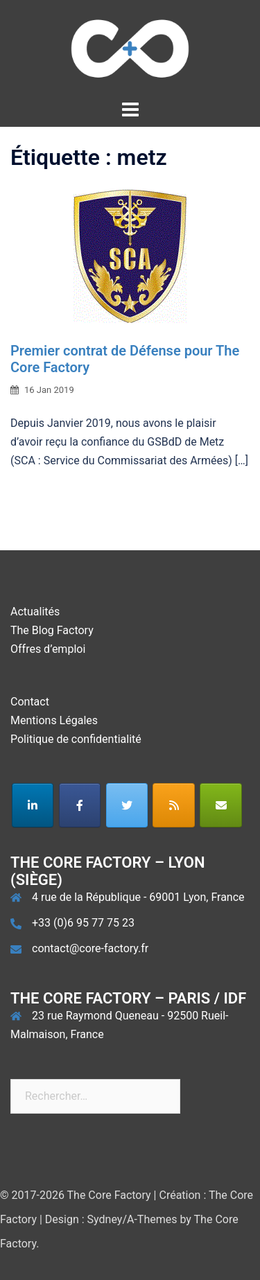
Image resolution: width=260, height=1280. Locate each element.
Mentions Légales (54, 720)
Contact (29, 701)
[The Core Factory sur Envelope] (221, 805)
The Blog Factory (52, 630)
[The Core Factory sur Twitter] (127, 805)
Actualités (35, 611)
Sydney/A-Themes (132, 1219)
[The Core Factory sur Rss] (174, 805)
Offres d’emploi (47, 649)
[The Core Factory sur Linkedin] (33, 805)
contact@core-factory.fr (90, 948)
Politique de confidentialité (75, 739)
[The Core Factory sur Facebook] (80, 805)
